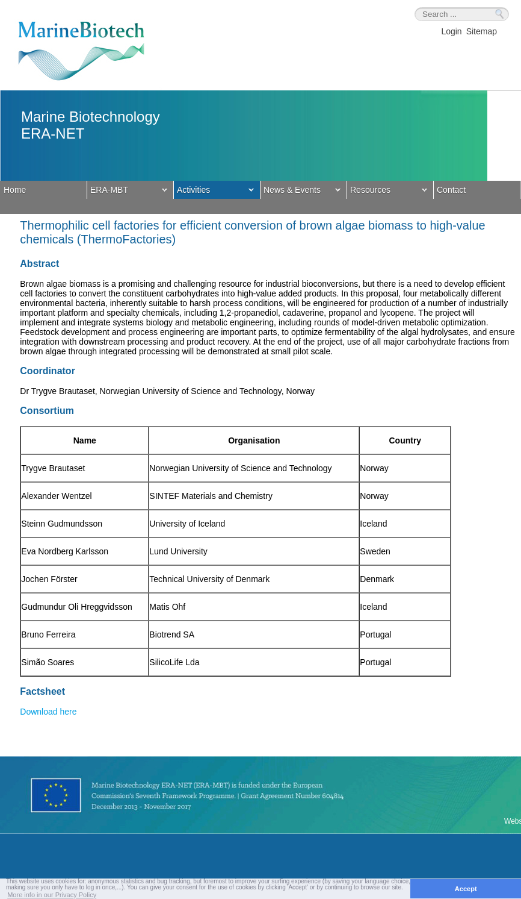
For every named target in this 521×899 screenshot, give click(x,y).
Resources (387, 190)
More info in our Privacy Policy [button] (51, 894)
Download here (48, 711)
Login (451, 31)
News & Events (300, 190)
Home (15, 190)
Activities (214, 190)
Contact (451, 190)
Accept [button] (466, 888)
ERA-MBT (127, 190)
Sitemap (481, 31)
